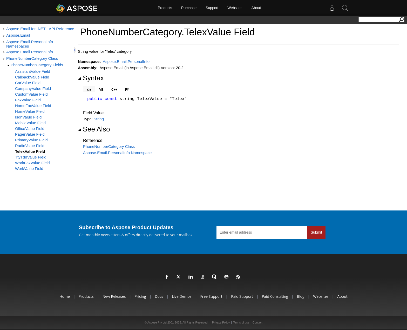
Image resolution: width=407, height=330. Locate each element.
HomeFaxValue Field (33, 105)
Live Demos (181, 296)
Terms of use (241, 322)
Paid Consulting (275, 296)
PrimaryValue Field (31, 140)
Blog (300, 296)
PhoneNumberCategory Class (32, 58)
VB (101, 89)
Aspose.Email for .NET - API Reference (40, 29)
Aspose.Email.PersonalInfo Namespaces (29, 43)
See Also (94, 129)
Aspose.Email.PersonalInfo (29, 52)
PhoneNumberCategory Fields (37, 65)
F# (127, 89)
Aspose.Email (18, 35)
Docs (159, 296)
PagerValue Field (30, 134)
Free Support (211, 296)
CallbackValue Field (32, 77)
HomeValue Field (30, 111)
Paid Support (242, 296)
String (99, 119)
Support (212, 8)
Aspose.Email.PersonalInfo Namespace (117, 152)
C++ (114, 89)
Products (165, 8)
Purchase (188, 8)
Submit (316, 232)
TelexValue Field (30, 151)
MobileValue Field (30, 123)
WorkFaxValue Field (32, 163)
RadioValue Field (29, 145)
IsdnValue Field (28, 117)
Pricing (140, 296)
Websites (234, 8)
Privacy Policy (221, 322)
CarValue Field (27, 83)
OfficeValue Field (29, 128)
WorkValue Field (29, 168)
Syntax (91, 78)
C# (89, 90)
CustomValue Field (31, 94)
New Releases (114, 296)
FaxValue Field (28, 100)
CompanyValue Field (33, 88)
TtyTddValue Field (30, 157)
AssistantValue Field (32, 71)
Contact (257, 322)
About (256, 8)
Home (64, 296)
